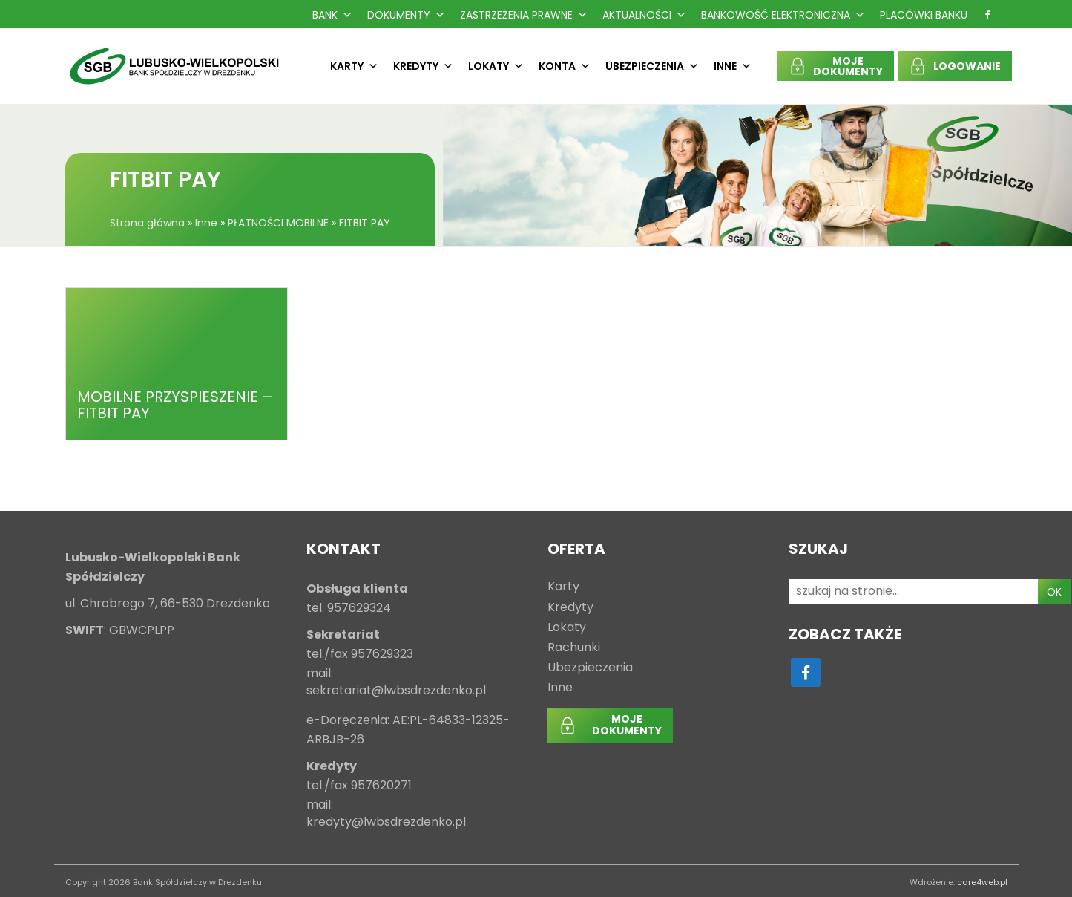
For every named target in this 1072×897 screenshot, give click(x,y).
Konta (565, 66)
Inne (733, 66)
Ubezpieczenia (652, 66)
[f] (987, 15)
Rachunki (573, 648)
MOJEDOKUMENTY (848, 66)
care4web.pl (982, 882)
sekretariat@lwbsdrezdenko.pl (396, 691)
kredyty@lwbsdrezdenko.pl (386, 822)
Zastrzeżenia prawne (524, 14)
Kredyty (423, 66)
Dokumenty (406, 14)
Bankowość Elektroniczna (783, 14)
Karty (354, 66)
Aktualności (644, 14)
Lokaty (496, 66)
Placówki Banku (923, 14)
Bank (332, 14)
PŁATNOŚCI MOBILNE (278, 222)
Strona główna (147, 222)
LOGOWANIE (967, 66)
